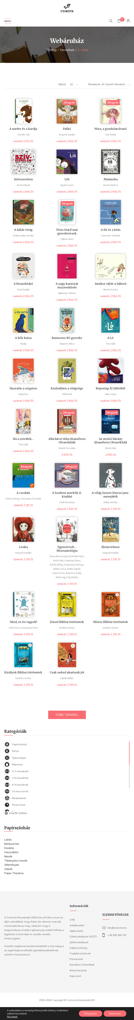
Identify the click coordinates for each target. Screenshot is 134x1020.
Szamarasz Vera (29, 627)
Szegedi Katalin (67, 134)
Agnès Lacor (67, 185)
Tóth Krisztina (67, 502)
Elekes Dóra (59, 569)
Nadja (23, 343)
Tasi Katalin (23, 289)
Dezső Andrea (110, 185)
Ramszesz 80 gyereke (67, 338)
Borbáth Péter (76, 556)
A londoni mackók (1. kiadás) (67, 494)
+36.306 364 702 (117, 935)
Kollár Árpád (73, 569)
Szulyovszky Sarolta (23, 235)
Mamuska (111, 179)
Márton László (73, 573)
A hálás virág (23, 229)
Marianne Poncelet (31, 498)
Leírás (8, 839)
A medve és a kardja (23, 128)
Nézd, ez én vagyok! (23, 622)
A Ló (110, 338)
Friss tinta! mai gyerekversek (67, 231)
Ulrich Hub (110, 448)
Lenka (23, 547)
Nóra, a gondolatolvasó (110, 128)
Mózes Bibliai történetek (110, 622)
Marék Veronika (67, 448)
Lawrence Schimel (110, 235)
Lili (67, 179)
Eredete (9, 848)
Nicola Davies (110, 289)
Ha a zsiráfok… (23, 439)
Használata (11, 852)
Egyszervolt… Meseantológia (67, 548)
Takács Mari (66, 239)
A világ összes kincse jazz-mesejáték (110, 494)
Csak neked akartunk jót (67, 672)
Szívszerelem (23, 179)
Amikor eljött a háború (110, 283)
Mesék (8, 856)
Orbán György (12, 498)
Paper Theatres (14, 873)
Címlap (51, 50)
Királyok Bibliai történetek (23, 672)
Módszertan (11, 843)
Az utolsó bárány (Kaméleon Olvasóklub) (110, 440)
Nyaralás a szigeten (23, 388)
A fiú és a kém (110, 229)
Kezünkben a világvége (67, 388)
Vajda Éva (23, 394)
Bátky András (110, 502)
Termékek (67, 50)
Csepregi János (72, 560)
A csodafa (23, 493)
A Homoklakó (23, 283)
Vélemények (11, 864)
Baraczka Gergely (59, 556)
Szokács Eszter (67, 627)
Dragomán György (74, 564)
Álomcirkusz (110, 547)
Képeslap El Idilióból (110, 388)
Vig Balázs (72, 577)
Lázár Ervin (58, 573)
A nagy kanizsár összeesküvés (67, 285)
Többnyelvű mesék (15, 860)
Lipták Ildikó (66, 678)
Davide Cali (23, 134)
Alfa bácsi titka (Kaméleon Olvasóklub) (67, 440)
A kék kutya (23, 338)
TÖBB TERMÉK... (67, 715)
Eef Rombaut (23, 185)
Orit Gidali (110, 134)
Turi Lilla (110, 343)
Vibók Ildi (67, 394)
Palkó (67, 128)
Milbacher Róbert (67, 293)
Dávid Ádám (56, 564)
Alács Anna (110, 394)
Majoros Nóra (66, 343)
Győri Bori (14, 627)
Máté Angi (61, 577)
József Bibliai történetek (67, 622)
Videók (8, 869)
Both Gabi (58, 560)
